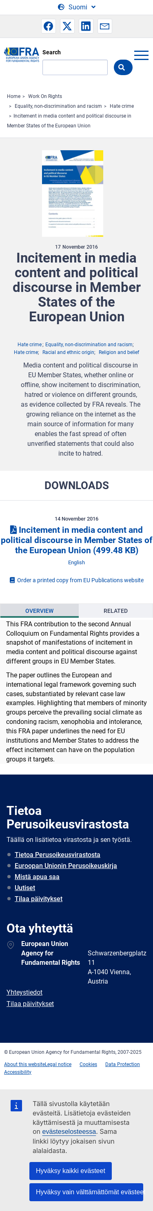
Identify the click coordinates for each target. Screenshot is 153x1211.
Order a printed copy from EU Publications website (77, 580)
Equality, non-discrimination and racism (58, 106)
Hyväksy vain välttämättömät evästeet (89, 1192)
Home (13, 96)
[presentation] (39, 611)
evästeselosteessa (69, 1131)
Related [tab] (116, 611)
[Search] (75, 67)
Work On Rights (45, 96)
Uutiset (25, 888)
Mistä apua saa (37, 877)
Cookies (88, 1064)
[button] (48, 26)
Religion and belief (119, 352)
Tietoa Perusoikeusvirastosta (57, 855)
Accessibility (17, 1072)
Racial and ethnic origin (68, 352)
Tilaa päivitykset (38, 899)
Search (51, 52)
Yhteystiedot (24, 992)
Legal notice (58, 1064)
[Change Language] (76, 7)
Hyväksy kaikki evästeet (70, 1170)
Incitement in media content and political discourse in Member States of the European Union (77, 540)
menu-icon (141, 55)
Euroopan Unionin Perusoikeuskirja (66, 866)
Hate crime (122, 106)
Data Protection (122, 1064)
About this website (24, 1064)
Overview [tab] (39, 611)
